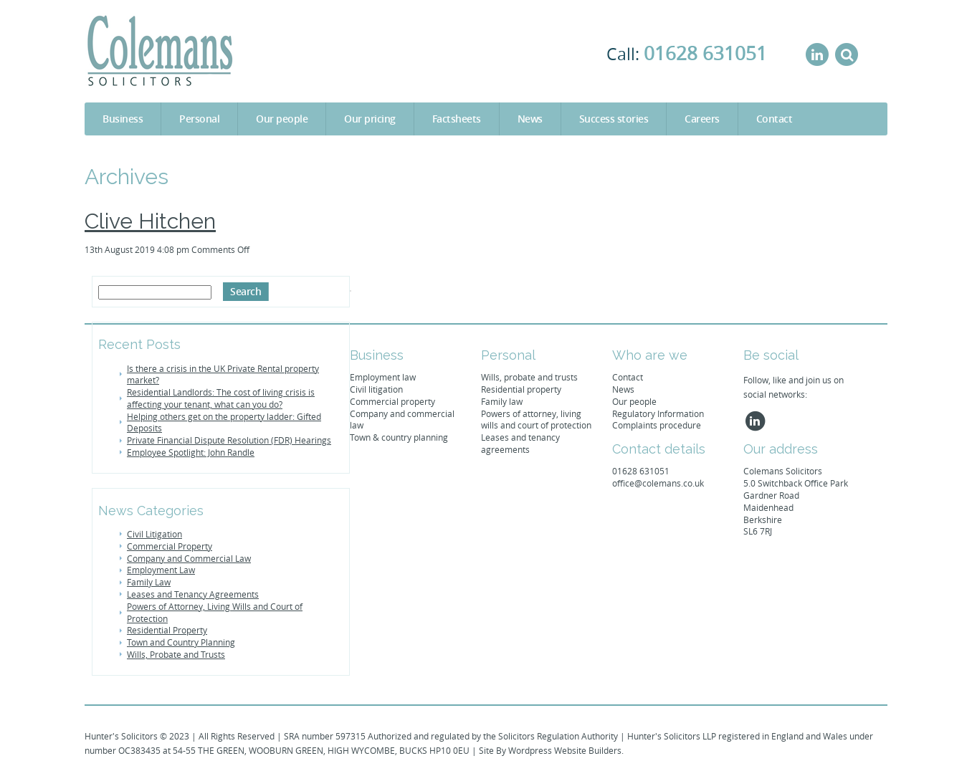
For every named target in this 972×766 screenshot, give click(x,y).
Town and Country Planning (181, 642)
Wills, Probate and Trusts (176, 654)
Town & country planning (399, 437)
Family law (502, 401)
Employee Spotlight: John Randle (190, 452)
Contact (774, 118)
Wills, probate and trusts (529, 377)
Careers (702, 118)
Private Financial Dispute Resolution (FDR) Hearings (229, 440)
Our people (282, 118)
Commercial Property (169, 546)
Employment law (383, 377)
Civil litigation (376, 389)
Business (123, 118)
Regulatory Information (658, 413)
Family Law (149, 582)
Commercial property (392, 401)
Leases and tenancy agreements (520, 443)
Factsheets (456, 118)
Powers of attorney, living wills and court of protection (536, 419)
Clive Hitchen (150, 221)
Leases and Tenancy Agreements (193, 594)
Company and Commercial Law (189, 558)
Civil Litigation (154, 534)
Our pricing (370, 118)
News (530, 118)
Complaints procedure (656, 425)
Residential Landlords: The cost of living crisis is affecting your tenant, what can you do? (221, 398)
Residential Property (167, 630)
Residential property (521, 389)
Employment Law (161, 569)
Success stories (614, 118)
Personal (199, 118)
